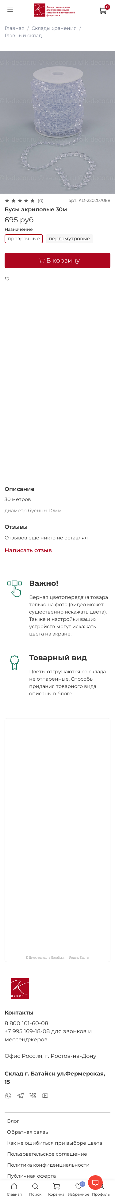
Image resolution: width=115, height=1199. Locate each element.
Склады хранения (54, 28)
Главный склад (23, 35)
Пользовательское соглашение (47, 1154)
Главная (15, 28)
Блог (13, 1121)
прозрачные (24, 239)
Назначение (19, 229)
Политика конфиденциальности (48, 1165)
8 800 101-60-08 (26, 1023)
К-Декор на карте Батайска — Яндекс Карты (57, 957)
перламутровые (69, 239)
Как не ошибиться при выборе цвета (54, 1143)
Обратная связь (27, 1132)
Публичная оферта (31, 1176)
